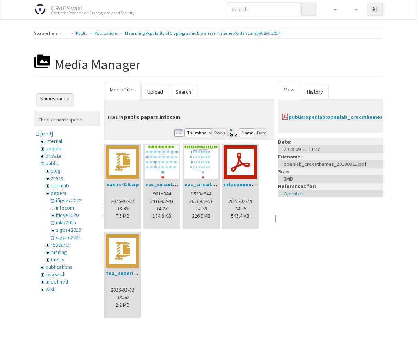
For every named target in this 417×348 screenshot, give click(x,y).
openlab (60, 185)
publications (59, 267)
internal (54, 141)
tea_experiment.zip (130, 273)
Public (81, 33)
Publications (106, 33)
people (53, 148)
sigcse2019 (68, 230)
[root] (46, 133)
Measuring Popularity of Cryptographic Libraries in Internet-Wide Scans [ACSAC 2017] (203, 33)
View (289, 89)
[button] (331, 9)
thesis (57, 259)
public (52, 163)
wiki (50, 289)
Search (183, 91)
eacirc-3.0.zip (123, 184)
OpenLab (294, 193)
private (53, 156)
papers (59, 193)
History (315, 91)
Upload (155, 91)
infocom (65, 207)
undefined (57, 281)
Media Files (122, 89)
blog (56, 170)
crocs (57, 178)
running (59, 252)
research (61, 244)
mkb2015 (66, 222)
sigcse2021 (68, 237)
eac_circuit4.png (166, 184)
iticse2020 (67, 215)
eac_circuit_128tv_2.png (215, 184)
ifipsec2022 (68, 200)
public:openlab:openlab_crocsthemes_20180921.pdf (352, 117)
